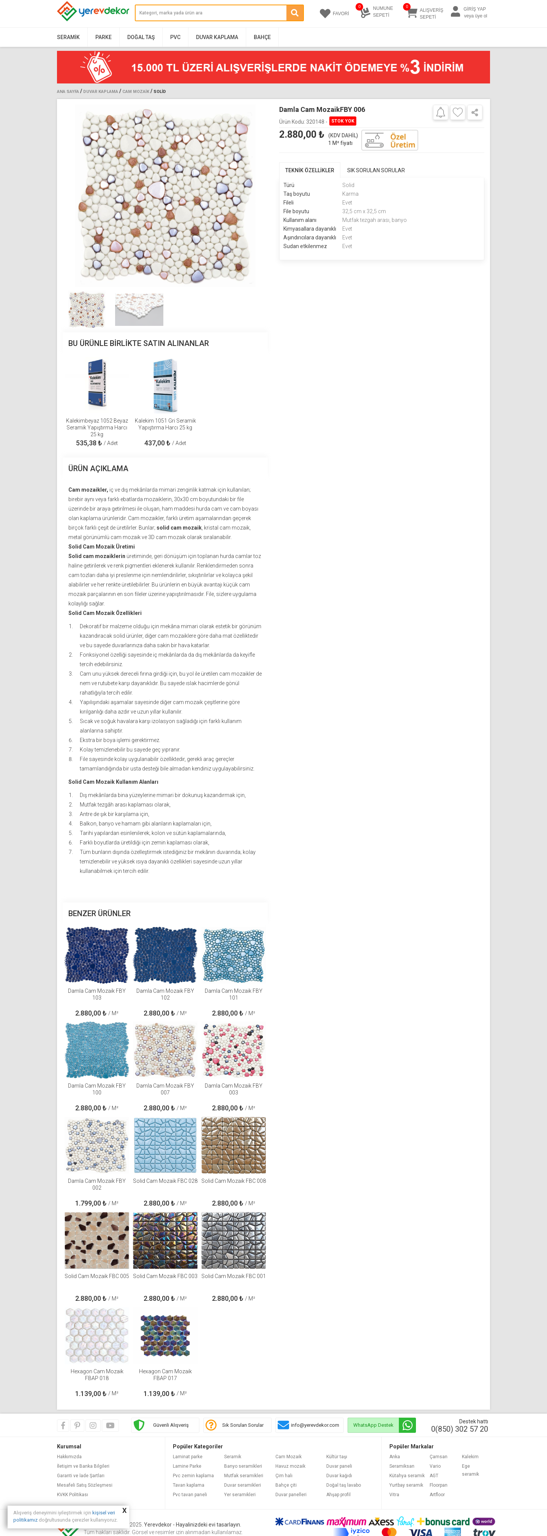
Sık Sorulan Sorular (243, 1425)
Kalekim (470, 1456)
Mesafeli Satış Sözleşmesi (84, 1485)
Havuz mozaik (290, 1466)
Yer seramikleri (240, 1494)
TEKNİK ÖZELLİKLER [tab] (309, 170)
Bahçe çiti (286, 1485)
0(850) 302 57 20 (459, 1429)
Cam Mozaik (135, 91)
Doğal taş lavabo (343, 1485)
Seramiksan (401, 1466)
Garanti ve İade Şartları (80, 1475)
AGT (434, 1475)
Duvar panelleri (291, 1494)
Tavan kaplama (188, 1485)
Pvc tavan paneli (190, 1494)
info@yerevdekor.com (315, 1425)
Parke (103, 37)
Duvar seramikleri (242, 1485)
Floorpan (438, 1485)
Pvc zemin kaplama (193, 1475)
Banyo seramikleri (243, 1466)
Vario (435, 1466)
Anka (394, 1456)
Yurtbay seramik (406, 1485)
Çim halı (283, 1475)
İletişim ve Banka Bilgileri (83, 1466)
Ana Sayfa (68, 91)
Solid (159, 91)
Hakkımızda (69, 1456)
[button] (259, 195)
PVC (175, 37)
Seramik (68, 37)
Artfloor (437, 1494)
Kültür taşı (336, 1456)
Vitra (394, 1494)
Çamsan (438, 1456)
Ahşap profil (338, 1494)
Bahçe (262, 37)
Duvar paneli (339, 1466)
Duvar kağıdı (339, 1475)
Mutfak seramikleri (243, 1475)
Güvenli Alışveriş (171, 1425)
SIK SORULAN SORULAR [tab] (376, 170)
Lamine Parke (187, 1466)
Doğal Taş (141, 37)
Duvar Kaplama (217, 37)
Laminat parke (187, 1456)
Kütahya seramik (407, 1475)
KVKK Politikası (72, 1494)
